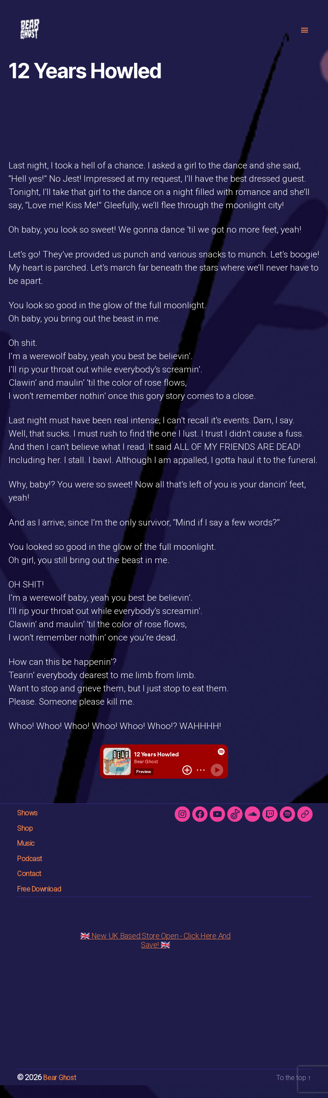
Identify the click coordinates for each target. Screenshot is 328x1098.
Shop (27, 840)
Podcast (33, 870)
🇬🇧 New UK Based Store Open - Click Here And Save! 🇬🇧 (155, 953)
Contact (33, 885)
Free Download (46, 901)
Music (29, 855)
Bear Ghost (61, 1090)
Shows (30, 825)
